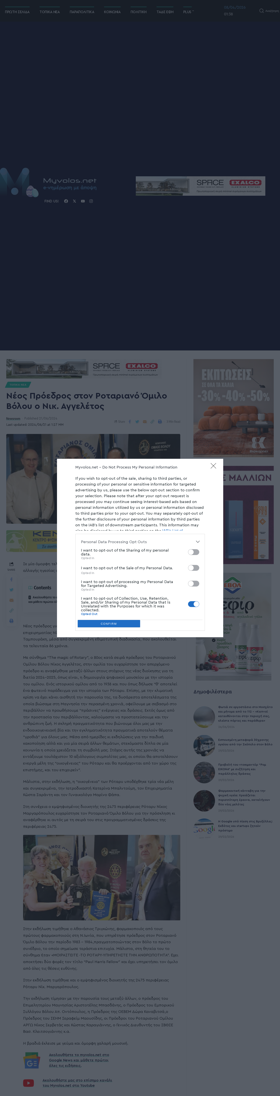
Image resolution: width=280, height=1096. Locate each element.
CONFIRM (109, 623)
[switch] (193, 552)
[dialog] (140, 548)
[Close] (215, 467)
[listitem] (140, 541)
